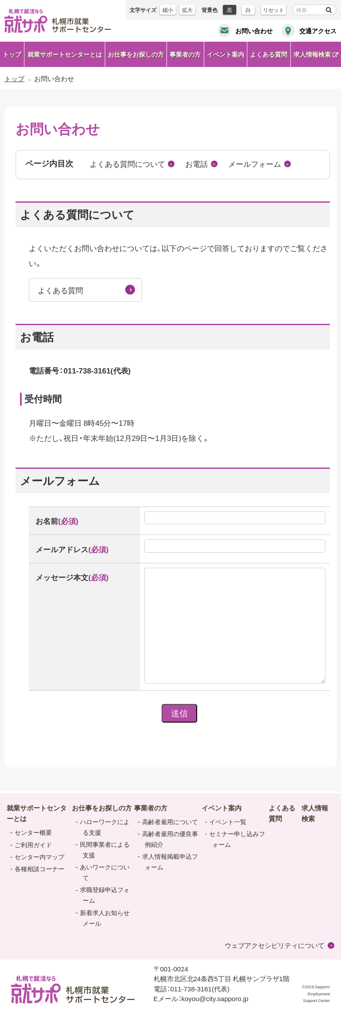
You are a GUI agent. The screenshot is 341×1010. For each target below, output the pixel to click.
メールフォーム (254, 163)
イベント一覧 (227, 821)
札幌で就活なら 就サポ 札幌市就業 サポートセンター (57, 21)
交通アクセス (318, 30)
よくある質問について (127, 163)
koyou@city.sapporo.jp (215, 998)
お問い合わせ (254, 30)
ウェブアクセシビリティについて (275, 945)
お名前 (57, 520)
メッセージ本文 (72, 576)
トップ (12, 54)
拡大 (187, 10)
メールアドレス (72, 548)
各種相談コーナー (39, 868)
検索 (328, 9)
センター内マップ (39, 856)
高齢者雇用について (170, 821)
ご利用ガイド (33, 844)
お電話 (196, 163)
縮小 (168, 10)
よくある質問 (60, 289)
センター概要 (33, 832)
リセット (273, 10)
